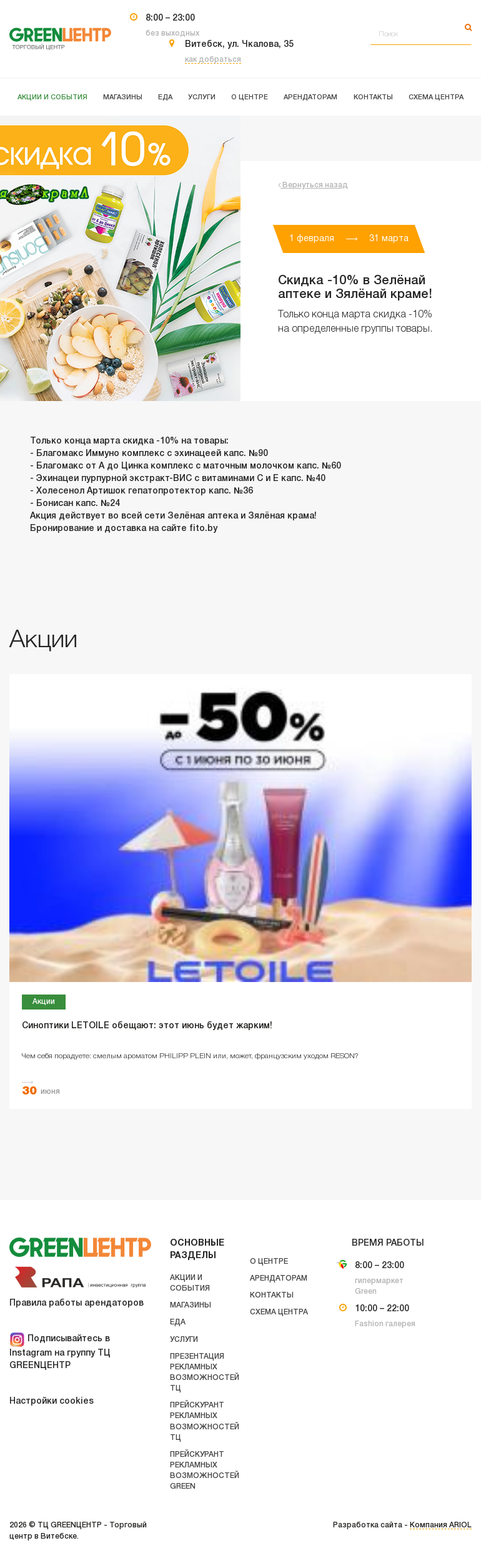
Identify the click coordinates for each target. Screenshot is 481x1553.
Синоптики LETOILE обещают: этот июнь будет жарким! (147, 1026)
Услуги (184, 1339)
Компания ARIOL (441, 1525)
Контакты (272, 1295)
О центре (269, 1261)
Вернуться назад (313, 185)
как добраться (213, 59)
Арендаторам (278, 1278)
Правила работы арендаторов (76, 1303)
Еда (178, 1322)
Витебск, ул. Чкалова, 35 (239, 45)
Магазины (190, 1305)
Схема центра (279, 1312)
